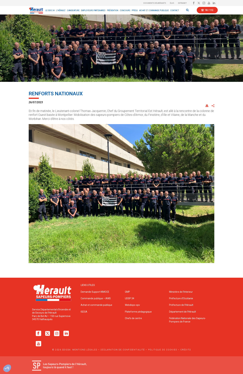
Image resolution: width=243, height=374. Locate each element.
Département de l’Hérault (182, 311)
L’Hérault (60, 10)
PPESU (135, 10)
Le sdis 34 (50, 10)
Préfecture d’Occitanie (181, 298)
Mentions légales (84, 350)
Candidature (73, 10)
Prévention (112, 10)
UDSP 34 (129, 298)
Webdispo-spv (132, 305)
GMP (127, 291)
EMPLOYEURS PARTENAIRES (93, 10)
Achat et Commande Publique (154, 10)
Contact (174, 10)
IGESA (84, 311)
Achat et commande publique (97, 305)
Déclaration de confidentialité (123, 350)
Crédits (185, 350)
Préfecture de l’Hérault (181, 305)
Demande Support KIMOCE (95, 291)
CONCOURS (125, 10)
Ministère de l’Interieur (181, 291)
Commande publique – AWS (96, 298)
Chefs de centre (133, 318)
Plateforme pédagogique (138, 311)
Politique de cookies (162, 350)
